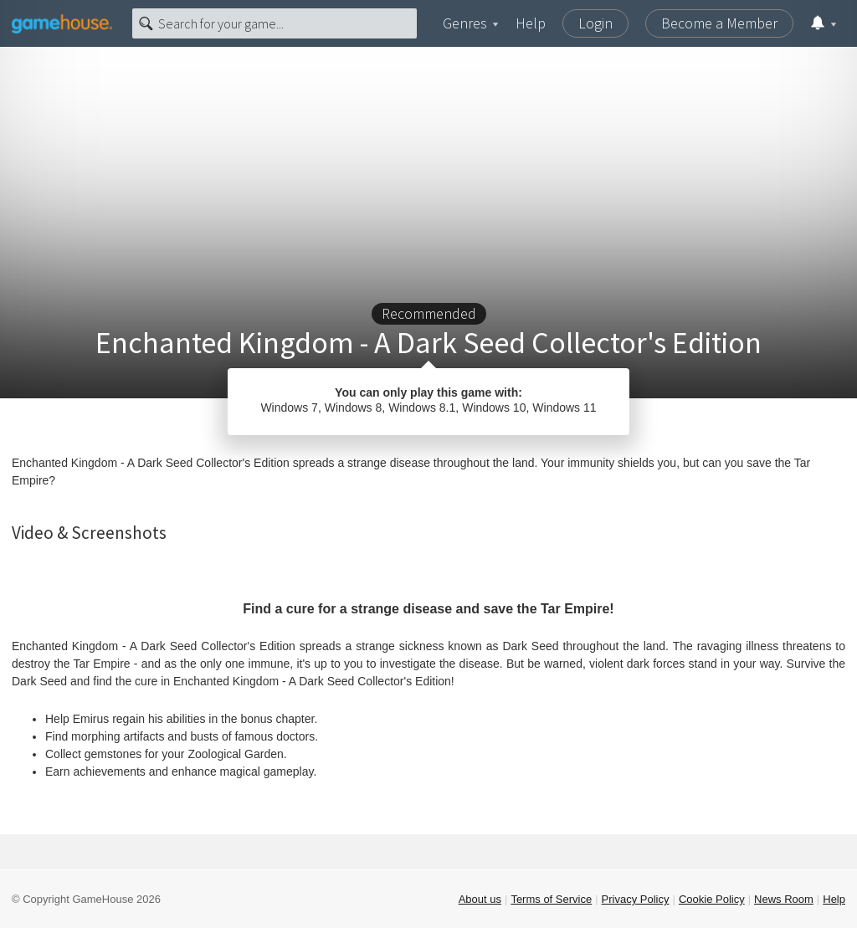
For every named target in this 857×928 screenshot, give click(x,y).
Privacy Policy (636, 899)
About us (480, 899)
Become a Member (719, 23)
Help (531, 23)
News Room (783, 899)
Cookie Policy (712, 899)
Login (595, 23)
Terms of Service (551, 899)
